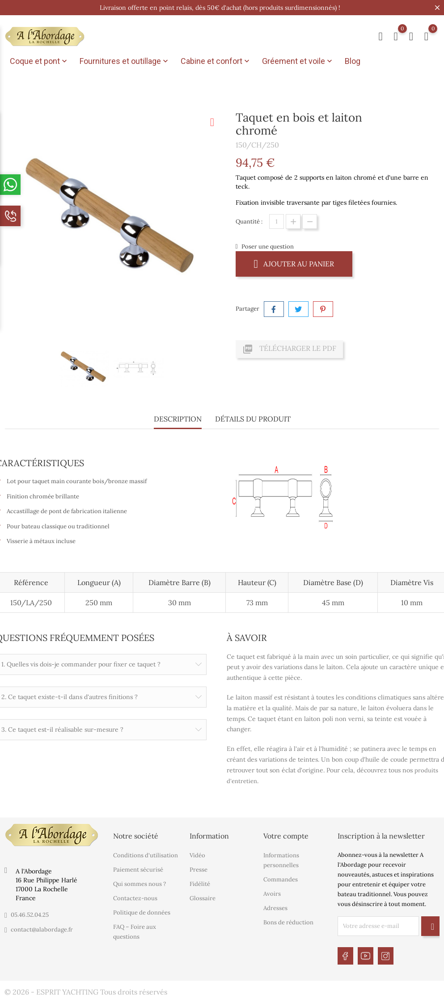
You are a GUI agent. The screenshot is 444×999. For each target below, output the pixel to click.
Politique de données (141, 912)
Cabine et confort (216, 61)
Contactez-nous (135, 898)
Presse (198, 869)
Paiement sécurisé (138, 869)
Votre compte (286, 835)
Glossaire (203, 898)
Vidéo (197, 855)
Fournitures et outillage (125, 61)
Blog (352, 61)
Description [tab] (178, 418)
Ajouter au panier (294, 263)
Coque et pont (39, 61)
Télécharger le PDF (289, 349)
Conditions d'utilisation (145, 855)
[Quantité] (276, 221)
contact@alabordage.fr (42, 929)
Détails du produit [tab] (253, 418)
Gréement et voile (298, 61)
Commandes (280, 879)
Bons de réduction (288, 922)
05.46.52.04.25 (30, 915)
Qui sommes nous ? (139, 883)
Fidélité (200, 883)
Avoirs (272, 893)
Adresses (275, 907)
